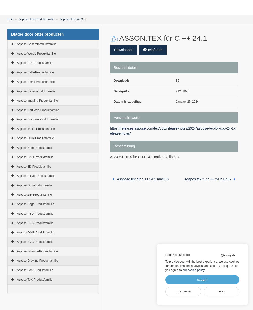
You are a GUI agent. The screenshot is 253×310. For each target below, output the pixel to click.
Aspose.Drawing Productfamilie (37, 260)
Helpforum (153, 50)
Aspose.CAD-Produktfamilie (35, 157)
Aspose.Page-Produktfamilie (35, 204)
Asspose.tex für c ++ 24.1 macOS (141, 179)
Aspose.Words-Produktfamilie (36, 53)
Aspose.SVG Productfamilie (35, 242)
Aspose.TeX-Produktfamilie (36, 19)
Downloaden (123, 50)
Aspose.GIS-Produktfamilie (34, 185)
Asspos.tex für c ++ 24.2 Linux (210, 179)
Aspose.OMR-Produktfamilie (35, 232)
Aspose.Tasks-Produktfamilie (36, 129)
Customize (183, 291)
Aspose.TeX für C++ (73, 19)
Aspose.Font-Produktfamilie (35, 270)
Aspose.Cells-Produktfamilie (35, 72)
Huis (10, 19)
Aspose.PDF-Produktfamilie (35, 63)
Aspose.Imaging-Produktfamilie (37, 100)
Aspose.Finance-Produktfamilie (37, 251)
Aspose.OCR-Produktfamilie (35, 138)
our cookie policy (194, 270)
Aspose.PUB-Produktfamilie (35, 223)
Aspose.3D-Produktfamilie (34, 166)
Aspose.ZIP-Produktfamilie (34, 194)
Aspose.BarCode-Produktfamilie (38, 110)
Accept (202, 279)
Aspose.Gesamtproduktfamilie (36, 44)
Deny (221, 291)
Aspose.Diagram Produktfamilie (37, 119)
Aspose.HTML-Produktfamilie (36, 176)
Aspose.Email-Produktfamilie (36, 82)
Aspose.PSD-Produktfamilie (35, 213)
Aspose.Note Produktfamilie (35, 148)
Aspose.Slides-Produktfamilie (36, 91)
